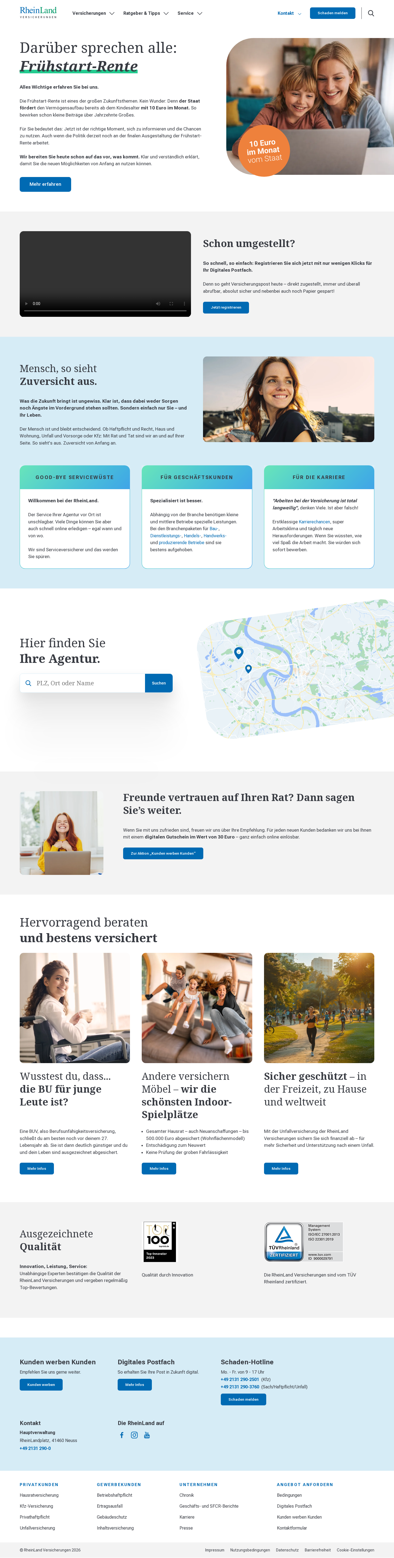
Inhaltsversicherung (115, 1528)
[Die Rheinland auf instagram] (134, 1435)
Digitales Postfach (294, 1506)
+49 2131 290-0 (35, 1448)
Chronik (186, 1495)
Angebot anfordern (305, 1484)
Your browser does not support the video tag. (105, 274)
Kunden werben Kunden (299, 1517)
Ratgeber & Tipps (146, 13)
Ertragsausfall (110, 1506)
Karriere (187, 1517)
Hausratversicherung (39, 1495)
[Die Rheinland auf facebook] (122, 1435)
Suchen (159, 683)
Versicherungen (94, 13)
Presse (186, 1528)
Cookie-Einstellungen (355, 1550)
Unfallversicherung (37, 1528)
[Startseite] (38, 13)
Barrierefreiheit (318, 1550)
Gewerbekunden (119, 1484)
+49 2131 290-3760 (240, 1386)
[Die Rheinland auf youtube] (147, 1435)
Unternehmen (198, 1484)
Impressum (214, 1550)
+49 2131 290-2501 (240, 1379)
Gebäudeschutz (112, 1517)
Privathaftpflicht (35, 1517)
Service (190, 13)
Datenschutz (287, 1550)
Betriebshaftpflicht (114, 1495)
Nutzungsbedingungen (250, 1550)
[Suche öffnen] (371, 13)
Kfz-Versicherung (36, 1506)
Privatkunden (39, 1484)
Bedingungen (289, 1495)
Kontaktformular (292, 1528)
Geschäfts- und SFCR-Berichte (209, 1506)
